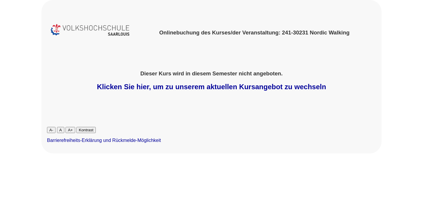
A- (51, 130)
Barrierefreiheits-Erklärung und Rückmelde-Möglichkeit (104, 140)
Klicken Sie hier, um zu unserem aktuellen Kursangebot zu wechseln (211, 87)
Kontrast (86, 130)
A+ (70, 130)
